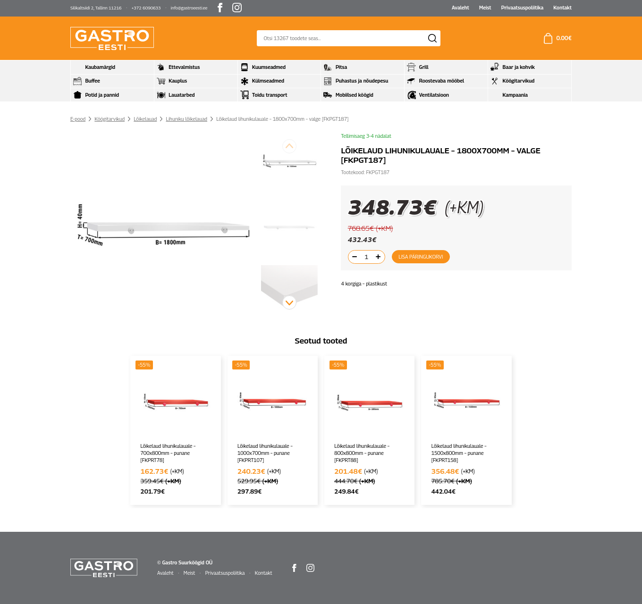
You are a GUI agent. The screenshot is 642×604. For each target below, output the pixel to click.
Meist (485, 7)
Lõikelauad (145, 119)
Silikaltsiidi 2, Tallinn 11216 (96, 7)
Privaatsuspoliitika (522, 7)
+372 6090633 (146, 7)
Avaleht (460, 7)
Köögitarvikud (109, 119)
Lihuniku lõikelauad (187, 119)
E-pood (77, 119)
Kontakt (562, 7)
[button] (289, 302)
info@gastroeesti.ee (189, 7)
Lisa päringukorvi (420, 257)
